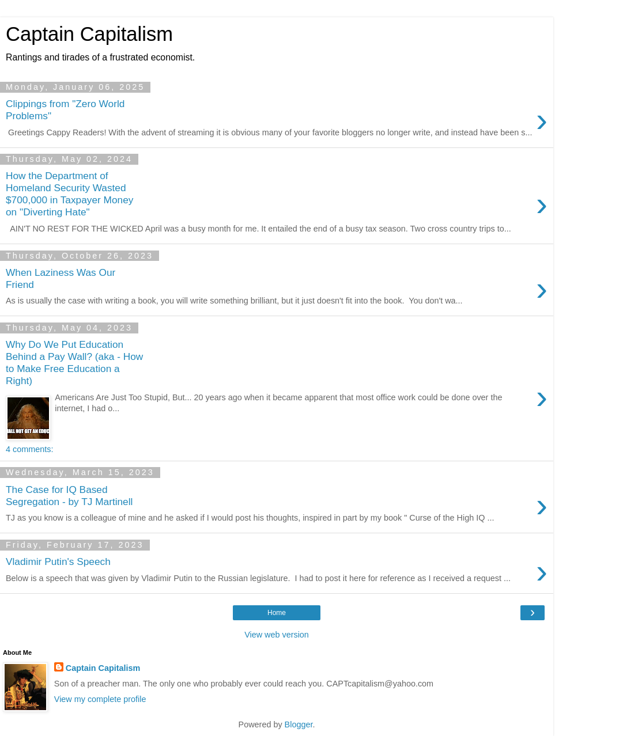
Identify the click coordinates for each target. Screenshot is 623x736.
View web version (276, 634)
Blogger (299, 724)
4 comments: (29, 449)
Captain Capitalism (103, 668)
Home (276, 613)
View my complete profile (100, 699)
